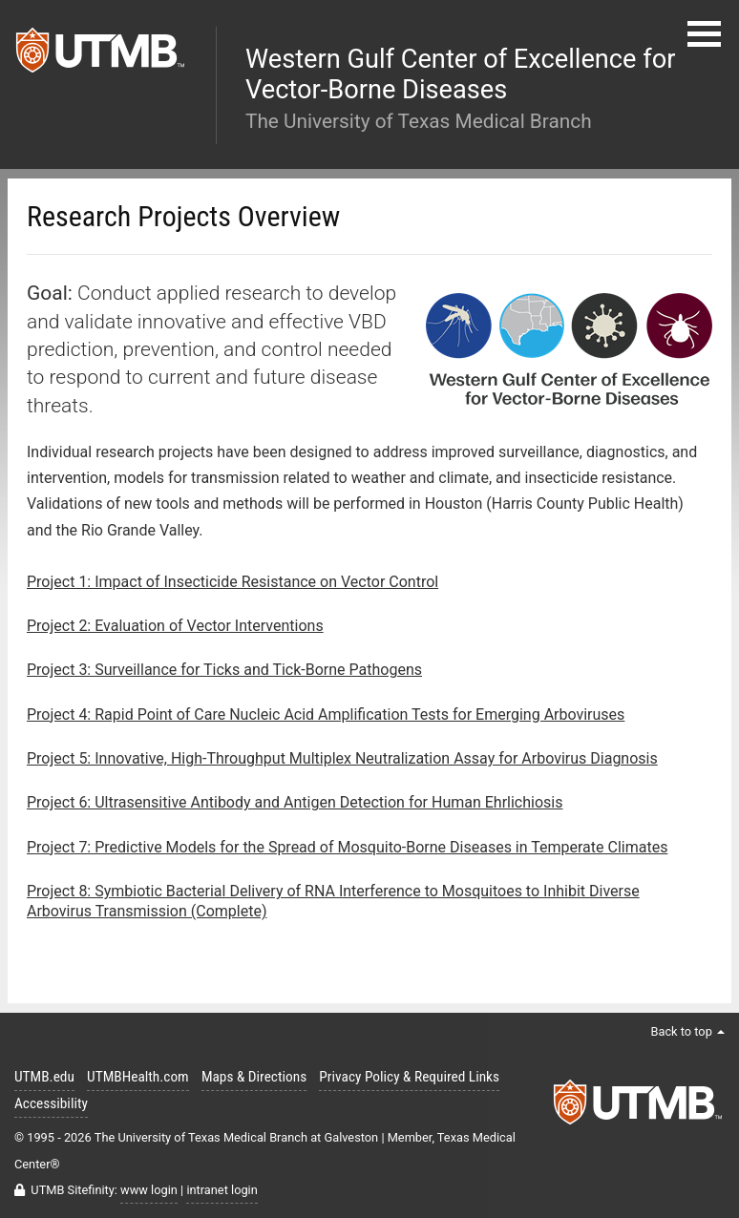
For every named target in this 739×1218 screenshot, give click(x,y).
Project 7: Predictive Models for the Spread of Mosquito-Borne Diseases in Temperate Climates (347, 847)
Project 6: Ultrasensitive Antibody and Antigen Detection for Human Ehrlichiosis (294, 802)
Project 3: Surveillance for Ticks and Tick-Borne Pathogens (224, 670)
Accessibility (51, 1103)
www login (149, 1190)
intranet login (221, 1190)
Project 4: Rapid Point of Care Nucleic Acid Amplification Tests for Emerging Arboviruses (325, 714)
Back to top (687, 1031)
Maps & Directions (253, 1076)
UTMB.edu (44, 1076)
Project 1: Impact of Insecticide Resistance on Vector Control (232, 582)
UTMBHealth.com (138, 1076)
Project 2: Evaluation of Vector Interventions (175, 626)
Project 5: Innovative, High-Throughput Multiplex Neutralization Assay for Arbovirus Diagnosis (342, 758)
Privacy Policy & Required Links (409, 1076)
